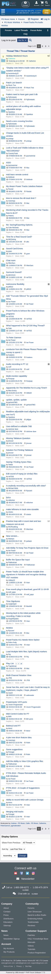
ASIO (8, 162)
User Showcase (35, 911)
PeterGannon (5, 826)
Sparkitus (29, 114)
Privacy (19, 966)
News (6, 935)
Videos (31, 946)
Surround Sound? (14, 272)
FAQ (25, 34)
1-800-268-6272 (23, 13)
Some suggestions (14, 749)
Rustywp (29, 381)
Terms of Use (8, 966)
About (6, 908)
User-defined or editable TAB (19, 426)
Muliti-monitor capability (16, 376)
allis (27, 242)
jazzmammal (30, 156)
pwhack (29, 541)
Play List (10, 663)
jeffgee (28, 420)
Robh (28, 743)
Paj (27, 657)
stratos (28, 514)
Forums (21, 19)
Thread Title (13, 51)
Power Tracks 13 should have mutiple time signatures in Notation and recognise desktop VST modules (26, 574)
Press (6, 915)
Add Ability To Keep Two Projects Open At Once (27, 548)
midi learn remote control (17, 174)
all (21, 663)
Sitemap (7, 925)
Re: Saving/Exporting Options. (19, 225)
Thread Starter (28, 51)
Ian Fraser (30, 304)
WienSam (29, 265)
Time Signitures (13, 601)
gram (28, 254)
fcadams (29, 357)
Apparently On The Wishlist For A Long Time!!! (26, 388)
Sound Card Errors (14, 248)
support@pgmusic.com (39, 963)
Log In (45, 19)
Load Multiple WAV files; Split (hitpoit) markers (26, 651)
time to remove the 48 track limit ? (21, 198)
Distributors (8, 918)
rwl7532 (29, 277)
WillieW (29, 393)
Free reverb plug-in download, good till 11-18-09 (27, 589)
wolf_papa (30, 594)
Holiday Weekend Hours (17, 56)
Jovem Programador (33, 707)
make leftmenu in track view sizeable (22, 509)
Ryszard (29, 491)
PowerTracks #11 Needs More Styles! (23, 640)
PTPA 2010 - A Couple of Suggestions (23, 788)
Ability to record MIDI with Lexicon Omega (24, 800)
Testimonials (33, 922)
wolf (27, 369)
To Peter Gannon (13, 337)
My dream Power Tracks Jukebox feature (24, 186)
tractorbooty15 (31, 76)
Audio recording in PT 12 (17, 364)
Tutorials (31, 949)
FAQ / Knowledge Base (38, 939)
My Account (8, 948)
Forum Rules (36, 30)
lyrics (8, 497)
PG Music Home (8, 19)
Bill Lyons (29, 719)
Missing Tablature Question (18, 438)
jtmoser (28, 443)
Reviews (31, 925)
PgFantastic (30, 99)
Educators (8, 922)
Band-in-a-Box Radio (37, 915)
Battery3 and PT (13, 726)
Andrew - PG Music (18, 823)
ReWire (9, 628)
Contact (6, 911)
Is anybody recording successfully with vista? (26, 485)
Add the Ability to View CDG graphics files (24, 761)
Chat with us (24, 894)
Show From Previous (11, 842)
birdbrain (29, 179)
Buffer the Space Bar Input (18, 560)
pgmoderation (16, 826)
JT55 (28, 680)
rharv (28, 583)
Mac (27, 168)
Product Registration (37, 952)
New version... (12, 536)
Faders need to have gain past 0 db (22, 94)
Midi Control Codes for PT (17, 714)
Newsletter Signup (11, 939)
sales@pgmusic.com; (23, 963)
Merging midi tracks (14, 811)
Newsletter (27, 878)
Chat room (10, 260)
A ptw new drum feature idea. (19, 737)
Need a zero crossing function (19, 121)
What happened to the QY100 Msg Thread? (25, 325)
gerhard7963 (30, 405)
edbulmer (29, 503)
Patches (31, 935)
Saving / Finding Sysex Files (18, 462)
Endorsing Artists (35, 918)
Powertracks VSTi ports (16, 702)
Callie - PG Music (32, 823)
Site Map (28, 966)
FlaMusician (30, 565)
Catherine (32, 61)
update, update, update (16, 400)
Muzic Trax (30, 88)
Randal (28, 191)
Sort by (5, 849)
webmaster (30, 695)
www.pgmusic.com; (8, 963)
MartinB (29, 606)
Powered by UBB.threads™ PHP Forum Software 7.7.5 (25, 972)
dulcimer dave (31, 431)
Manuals (31, 942)
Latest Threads (21, 30)
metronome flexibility (15, 284)
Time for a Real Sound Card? (19, 237)
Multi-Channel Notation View (18, 675)
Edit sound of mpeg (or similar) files (21, 474)
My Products (9, 952)
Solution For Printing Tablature (19, 450)
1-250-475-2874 (35, 13)
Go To (23, 40)
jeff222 (28, 289)
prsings (28, 141)
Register (33, 19)
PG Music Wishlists (12, 22)
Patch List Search (14, 82)
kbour (28, 731)
